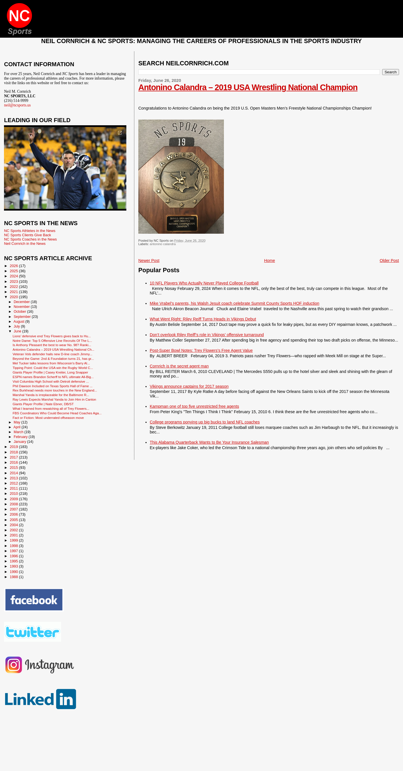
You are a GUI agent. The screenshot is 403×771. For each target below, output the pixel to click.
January (20, 442)
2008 (14, 504)
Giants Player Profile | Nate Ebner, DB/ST (43, 404)
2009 (14, 499)
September (23, 317)
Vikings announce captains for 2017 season (189, 386)
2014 (14, 473)
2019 (14, 447)
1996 (14, 556)
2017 (14, 457)
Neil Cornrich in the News (24, 243)
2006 (14, 514)
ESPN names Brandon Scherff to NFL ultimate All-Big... (53, 377)
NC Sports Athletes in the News (29, 231)
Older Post (389, 260)
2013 (14, 478)
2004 (14, 525)
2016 (14, 462)
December (22, 302)
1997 (14, 551)
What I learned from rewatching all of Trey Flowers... (51, 408)
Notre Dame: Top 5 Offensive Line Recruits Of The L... (52, 340)
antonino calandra (163, 244)
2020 (14, 297)
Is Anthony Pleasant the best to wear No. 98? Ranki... (52, 345)
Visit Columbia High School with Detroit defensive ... (51, 381)
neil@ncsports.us (17, 105)
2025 (14, 271)
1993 (14, 566)
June (18, 331)
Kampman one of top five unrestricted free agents (194, 406)
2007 (14, 509)
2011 (14, 488)
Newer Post (148, 260)
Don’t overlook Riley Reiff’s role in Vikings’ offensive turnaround (207, 334)
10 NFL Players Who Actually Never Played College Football (204, 283)
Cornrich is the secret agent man (179, 366)
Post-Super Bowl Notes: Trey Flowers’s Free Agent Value (201, 350)
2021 (14, 292)
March (19, 432)
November (22, 307)
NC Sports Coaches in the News (30, 239)
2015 (14, 467)
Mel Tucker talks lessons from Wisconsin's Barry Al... (51, 363)
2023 (14, 281)
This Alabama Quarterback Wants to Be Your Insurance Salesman (209, 442)
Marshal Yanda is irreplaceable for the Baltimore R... (51, 395)
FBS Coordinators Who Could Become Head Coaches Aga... (57, 413)
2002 (14, 530)
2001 (14, 535)
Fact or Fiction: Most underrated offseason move (48, 417)
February (21, 437)
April (17, 427)
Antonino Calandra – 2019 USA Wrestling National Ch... (53, 349)
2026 (14, 266)
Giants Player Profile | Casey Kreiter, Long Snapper (50, 372)
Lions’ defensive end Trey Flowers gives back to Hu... (52, 336)
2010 (14, 493)
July (17, 326)
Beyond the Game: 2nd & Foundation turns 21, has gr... (53, 358)
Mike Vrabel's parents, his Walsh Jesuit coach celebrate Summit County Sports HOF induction (234, 303)
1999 (14, 540)
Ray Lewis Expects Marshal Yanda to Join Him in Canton (54, 399)
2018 (14, 452)
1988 (14, 577)
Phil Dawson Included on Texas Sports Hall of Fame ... (52, 386)
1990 (14, 572)
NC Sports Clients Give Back (27, 235)
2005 (14, 520)
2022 (14, 286)
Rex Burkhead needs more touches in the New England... (55, 390)
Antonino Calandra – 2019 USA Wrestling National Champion (248, 87)
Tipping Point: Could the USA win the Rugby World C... (53, 368)
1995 (14, 561)
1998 (14, 546)
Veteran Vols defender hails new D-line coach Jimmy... (52, 354)
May (17, 422)
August (19, 322)
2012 (14, 483)
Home (269, 260)
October (20, 312)
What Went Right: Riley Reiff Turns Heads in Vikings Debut (203, 319)
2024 (14, 276)
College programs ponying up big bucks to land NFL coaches (205, 422)
